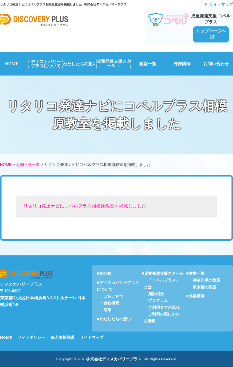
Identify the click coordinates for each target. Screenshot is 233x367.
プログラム (158, 300)
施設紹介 (156, 294)
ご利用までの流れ (164, 307)
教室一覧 (147, 64)
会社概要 (111, 303)
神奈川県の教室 (206, 280)
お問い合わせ (216, 64)
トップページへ (211, 31)
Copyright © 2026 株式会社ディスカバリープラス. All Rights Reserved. (116, 359)
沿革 (107, 310)
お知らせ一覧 (28, 164)
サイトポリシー (31, 337)
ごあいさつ (113, 296)
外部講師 (182, 64)
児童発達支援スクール (114, 63)
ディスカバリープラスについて (46, 63)
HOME (6, 164)
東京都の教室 (204, 287)
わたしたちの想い (80, 64)
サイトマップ (221, 4)
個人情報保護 (62, 337)
